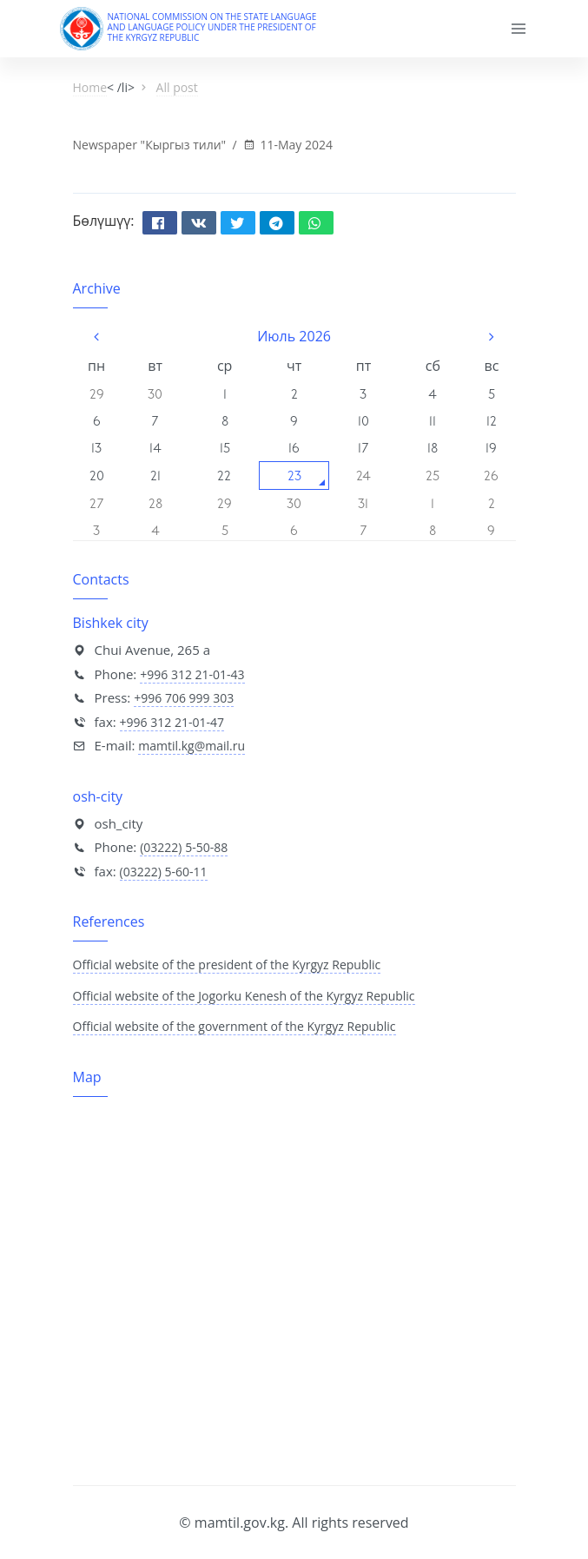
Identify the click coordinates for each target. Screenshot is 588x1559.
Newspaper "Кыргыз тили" (151, 144)
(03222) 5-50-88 (184, 847)
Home (90, 87)
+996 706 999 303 (184, 698)
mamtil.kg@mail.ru (191, 745)
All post (177, 87)
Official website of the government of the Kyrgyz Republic (234, 1026)
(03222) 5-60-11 (164, 871)
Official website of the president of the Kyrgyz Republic (227, 964)
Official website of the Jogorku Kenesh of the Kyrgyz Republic (244, 996)
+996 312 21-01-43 (192, 674)
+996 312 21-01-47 (172, 722)
